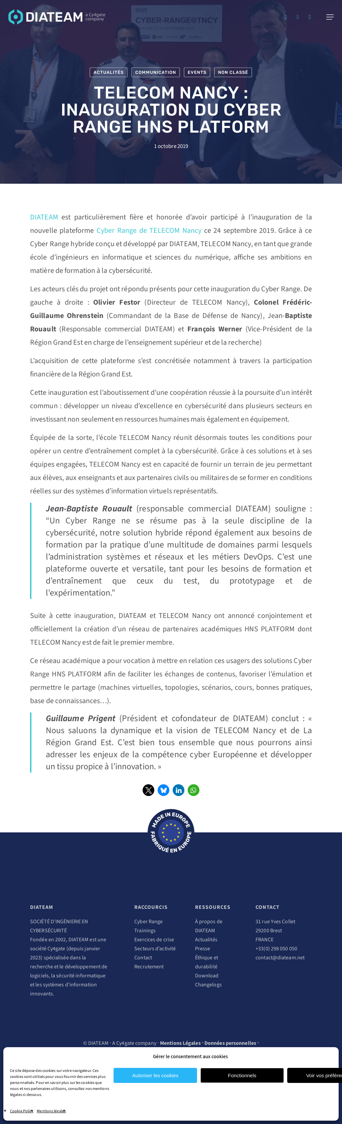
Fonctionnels (242, 1075)
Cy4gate (56, 948)
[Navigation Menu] (330, 17)
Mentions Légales (180, 1043)
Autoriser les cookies (155, 1075)
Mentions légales (51, 1111)
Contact (143, 957)
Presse (202, 948)
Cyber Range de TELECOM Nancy (149, 230)
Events (197, 72)
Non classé (233, 72)
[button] (148, 790)
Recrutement (149, 966)
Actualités (109, 72)
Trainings (145, 930)
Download (207, 975)
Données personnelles (230, 1043)
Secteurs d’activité (155, 948)
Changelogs (208, 984)
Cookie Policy (21, 1111)
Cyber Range (148, 921)
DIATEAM (44, 217)
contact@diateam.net (280, 957)
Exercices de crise (154, 939)
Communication (155, 72)
